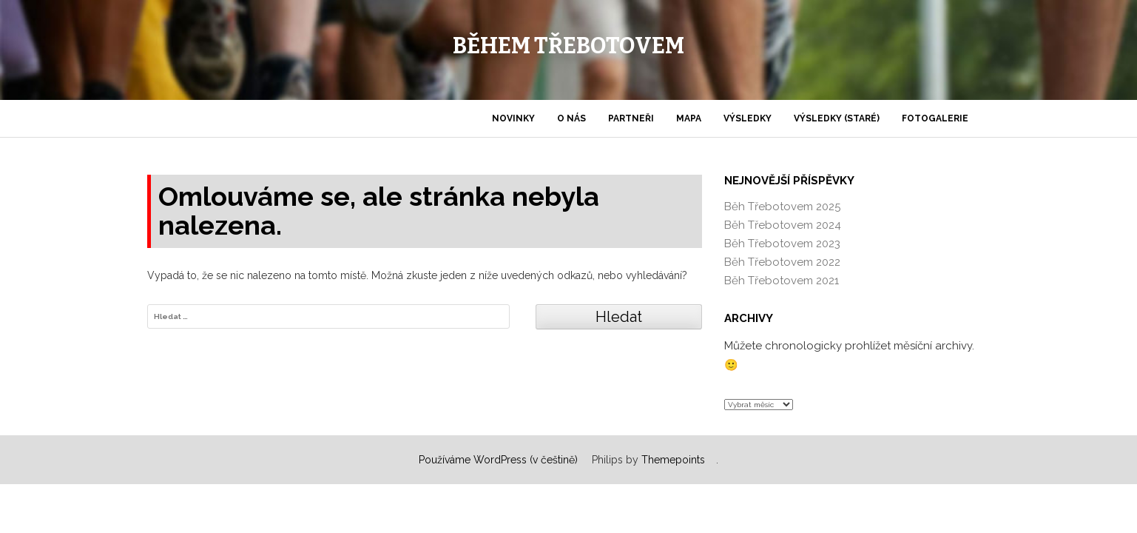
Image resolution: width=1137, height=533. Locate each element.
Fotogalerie (935, 118)
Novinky (513, 118)
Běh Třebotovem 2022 (782, 262)
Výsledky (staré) (837, 118)
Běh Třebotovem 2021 (781, 280)
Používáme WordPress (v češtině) (498, 460)
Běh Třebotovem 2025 (782, 206)
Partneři (631, 118)
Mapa (688, 118)
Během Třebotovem (568, 46)
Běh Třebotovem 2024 (782, 225)
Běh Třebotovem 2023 (782, 243)
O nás (571, 118)
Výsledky (747, 118)
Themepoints (673, 460)
